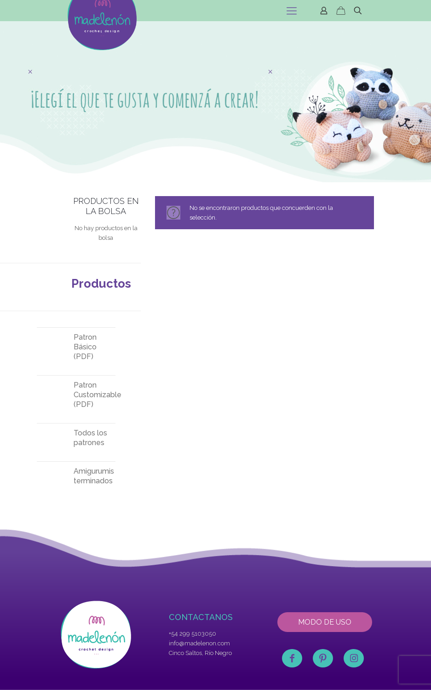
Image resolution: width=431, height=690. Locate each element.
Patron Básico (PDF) (85, 347)
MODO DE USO (324, 622)
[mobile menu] (291, 10)
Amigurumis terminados (94, 476)
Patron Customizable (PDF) (94, 395)
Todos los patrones (90, 438)
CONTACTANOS (201, 617)
